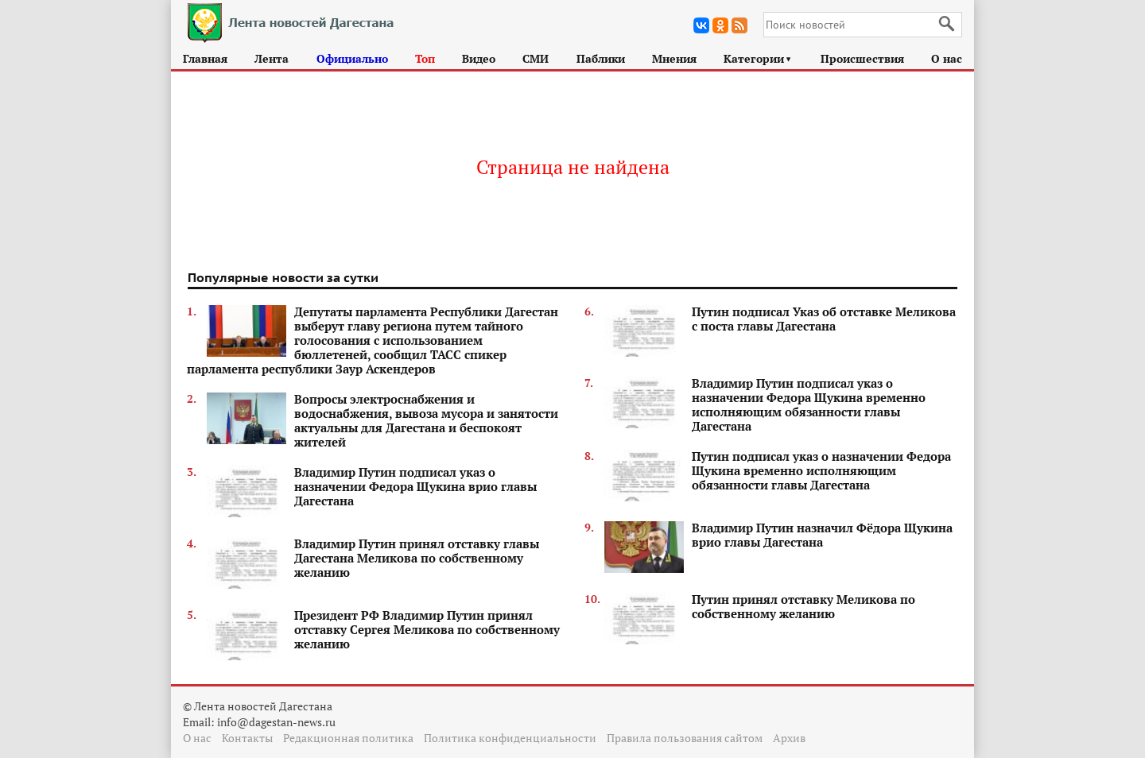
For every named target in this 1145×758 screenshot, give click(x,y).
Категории (758, 58)
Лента (271, 58)
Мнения (674, 58)
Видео (478, 58)
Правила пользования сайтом (685, 737)
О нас (946, 58)
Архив (789, 737)
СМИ (535, 58)
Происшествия (862, 58)
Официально (352, 58)
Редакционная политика (348, 737)
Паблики (600, 58)
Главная (205, 58)
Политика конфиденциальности (510, 737)
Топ (425, 58)
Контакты (247, 737)
